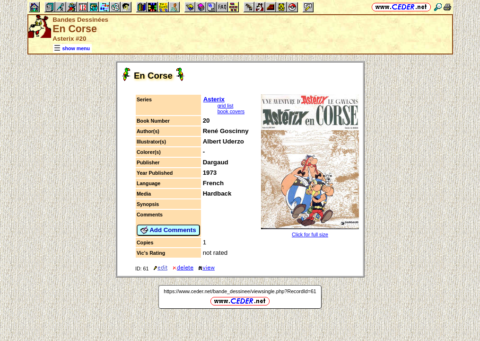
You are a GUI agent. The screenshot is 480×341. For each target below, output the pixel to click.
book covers (231, 111)
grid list (226, 105)
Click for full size (310, 234)
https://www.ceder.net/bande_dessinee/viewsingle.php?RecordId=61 (240, 291)
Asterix (214, 99)
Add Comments (168, 230)
